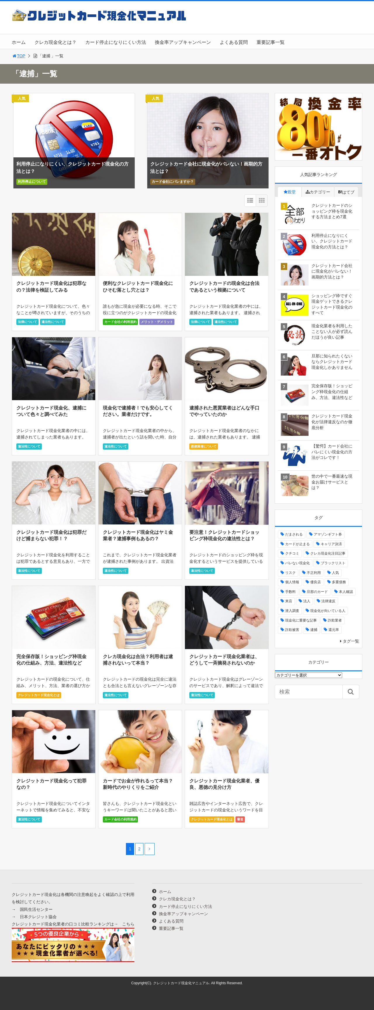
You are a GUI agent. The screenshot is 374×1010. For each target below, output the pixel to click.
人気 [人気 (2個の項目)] (335, 573)
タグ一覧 (351, 641)
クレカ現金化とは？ (55, 42)
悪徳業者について (204, 446)
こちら (128, 924)
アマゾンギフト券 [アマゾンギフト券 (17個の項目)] (328, 534)
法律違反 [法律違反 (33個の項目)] (328, 601)
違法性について (52, 322)
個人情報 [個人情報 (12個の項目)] (292, 582)
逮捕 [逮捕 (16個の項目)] (313, 630)
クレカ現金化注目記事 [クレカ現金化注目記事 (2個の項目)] (327, 553)
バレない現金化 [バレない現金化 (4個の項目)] (297, 563)
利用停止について (32, 182)
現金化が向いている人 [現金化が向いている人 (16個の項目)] (327, 611)
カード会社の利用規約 (120, 322)
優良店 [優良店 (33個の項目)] (315, 582)
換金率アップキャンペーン (183, 42)
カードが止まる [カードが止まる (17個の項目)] (297, 544)
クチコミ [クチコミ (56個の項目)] (292, 553)
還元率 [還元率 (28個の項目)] (333, 630)
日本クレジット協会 (38, 916)
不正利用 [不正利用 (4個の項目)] (314, 573)
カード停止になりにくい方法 (115, 42)
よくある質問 (234, 42)
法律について (27, 322)
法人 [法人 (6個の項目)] (306, 601)
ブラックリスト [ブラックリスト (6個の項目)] (333, 563)
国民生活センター (36, 909)
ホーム (19, 42)
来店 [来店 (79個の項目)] (288, 601)
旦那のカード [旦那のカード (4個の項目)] (317, 592)
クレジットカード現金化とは (39, 695)
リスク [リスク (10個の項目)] (290, 573)
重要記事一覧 (271, 42)
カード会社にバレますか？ (173, 182)
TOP (18, 56)
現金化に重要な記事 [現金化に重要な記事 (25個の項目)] (301, 620)
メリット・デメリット (157, 322)
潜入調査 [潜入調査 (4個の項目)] (292, 611)
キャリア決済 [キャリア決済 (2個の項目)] (331, 544)
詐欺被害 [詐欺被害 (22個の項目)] (292, 630)
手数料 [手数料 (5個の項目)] (290, 592)
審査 (240, 819)
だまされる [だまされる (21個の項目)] (294, 534)
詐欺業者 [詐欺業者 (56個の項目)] (335, 620)
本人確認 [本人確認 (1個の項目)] (346, 592)
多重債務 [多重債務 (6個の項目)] (339, 582)
